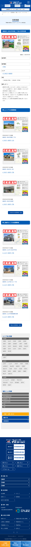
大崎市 (20, 343)
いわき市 (10, 363)
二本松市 (16, 363)
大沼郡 (10, 368)
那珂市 (22, 382)
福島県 (4, 361)
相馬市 (9, 371)
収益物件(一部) (6, 399)
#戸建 (4, 66)
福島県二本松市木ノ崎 (7, 169)
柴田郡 (20, 346)
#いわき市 (4, 252)
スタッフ (23, 493)
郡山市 (4, 373)
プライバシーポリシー (12, 536)
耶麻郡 (24, 371)
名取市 (4, 343)
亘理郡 (4, 341)
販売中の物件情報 (8, 500)
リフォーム (8, 469)
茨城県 (4, 377)
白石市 (14, 348)
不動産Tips (23, 525)
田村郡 (4, 371)
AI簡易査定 (6, 421)
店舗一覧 (5, 417)
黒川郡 (9, 351)
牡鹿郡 (4, 348)
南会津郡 (12, 366)
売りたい (8, 463)
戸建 (16, 12)
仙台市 (9, 341)
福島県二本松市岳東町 (7, 201)
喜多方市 (5, 368)
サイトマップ (20, 536)
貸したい (8, 466)
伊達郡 (26, 363)
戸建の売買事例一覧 (15, 325)
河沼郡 (20, 368)
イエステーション (6, 12)
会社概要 (8, 493)
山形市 (4, 357)
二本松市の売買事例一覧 (15, 212)
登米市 (9, 348)
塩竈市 (9, 343)
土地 (4, 404)
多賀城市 (15, 343)
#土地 (12, 140)
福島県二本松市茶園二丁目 (9, 137)
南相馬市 (18, 366)
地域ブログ (8, 518)
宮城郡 (25, 343)
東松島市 (15, 346)
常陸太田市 (5, 382)
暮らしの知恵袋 (8, 528)
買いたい (23, 463)
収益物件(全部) (6, 401)
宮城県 (4, 338)
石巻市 (19, 348)
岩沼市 (9, 346)
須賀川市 (10, 373)
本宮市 (15, 368)
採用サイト (8, 496)
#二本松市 (5, 73)
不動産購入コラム (8, 525)
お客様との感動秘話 (8, 521)
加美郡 (24, 341)
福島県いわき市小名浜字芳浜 (9, 250)
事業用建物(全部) (7, 396)
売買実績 (13, 12)
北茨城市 (13, 380)
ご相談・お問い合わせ (8, 414)
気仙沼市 (26, 346)
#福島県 (10, 73)
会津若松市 (5, 366)
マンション (6, 393)
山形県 (4, 355)
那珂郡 (4, 385)
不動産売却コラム (23, 521)
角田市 (24, 348)
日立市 (11, 382)
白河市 (4, 363)
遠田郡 (4, 351)
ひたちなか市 (6, 380)
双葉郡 (23, 366)
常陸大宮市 (19, 380)
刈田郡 (19, 341)
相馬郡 (14, 371)
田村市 (25, 368)
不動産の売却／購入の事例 (23, 518)
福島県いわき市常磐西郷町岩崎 (10, 313)
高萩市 (9, 385)
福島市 (19, 371)
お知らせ (23, 528)
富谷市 (4, 346)
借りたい (23, 466)
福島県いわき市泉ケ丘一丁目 (9, 281)
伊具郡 (14, 341)
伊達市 (21, 363)
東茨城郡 (17, 382)
